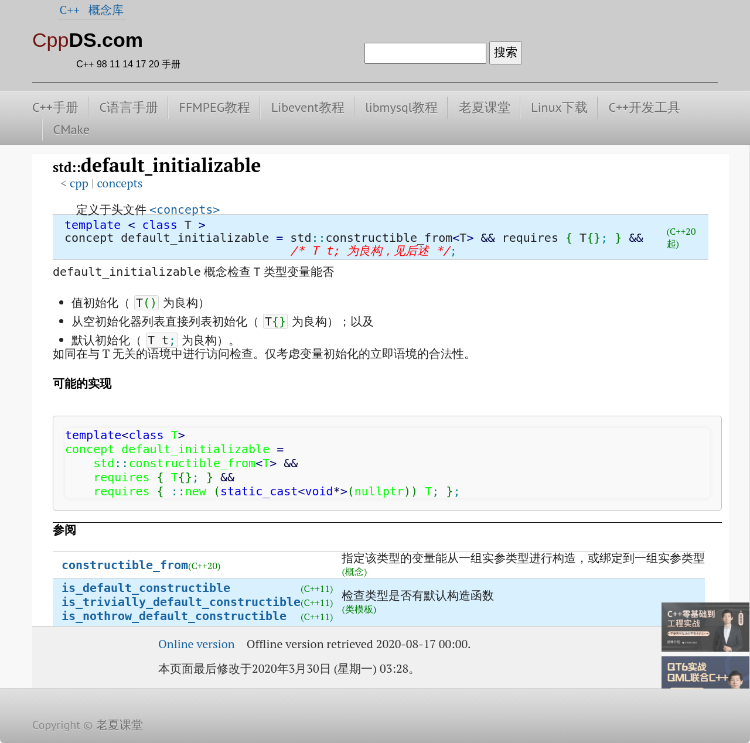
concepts (119, 183)
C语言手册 (128, 107)
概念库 (106, 10)
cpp (79, 183)
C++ (70, 10)
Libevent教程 (308, 107)
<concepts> (184, 210)
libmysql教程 (401, 107)
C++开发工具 (644, 107)
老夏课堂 (484, 107)
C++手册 (55, 107)
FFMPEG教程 (215, 107)
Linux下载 (559, 107)
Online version (196, 644)
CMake (71, 129)
